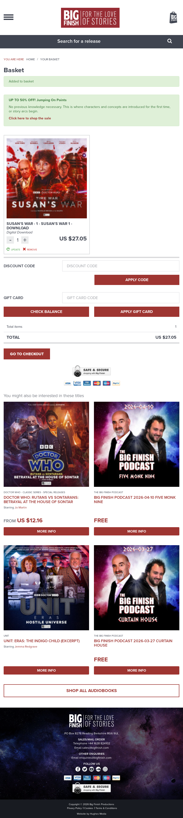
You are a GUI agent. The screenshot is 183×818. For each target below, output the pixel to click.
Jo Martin (21, 507)
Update (15, 249)
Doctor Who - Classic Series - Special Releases (34, 492)
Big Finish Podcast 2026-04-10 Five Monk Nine (135, 500)
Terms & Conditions (106, 808)
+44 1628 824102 (99, 743)
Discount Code (19, 266)
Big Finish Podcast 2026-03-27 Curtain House (133, 643)
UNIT (6, 636)
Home (30, 59)
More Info (46, 531)
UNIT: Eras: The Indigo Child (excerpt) (42, 641)
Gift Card (13, 297)
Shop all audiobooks (91, 690)
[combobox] (85, 41)
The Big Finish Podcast (108, 492)
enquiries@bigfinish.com (95, 758)
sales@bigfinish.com (95, 748)
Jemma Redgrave (26, 646)
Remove (32, 249)
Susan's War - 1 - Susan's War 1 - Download (39, 226)
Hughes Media (98, 814)
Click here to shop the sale (30, 118)
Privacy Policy (74, 808)
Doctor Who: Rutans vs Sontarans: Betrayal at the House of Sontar (41, 500)
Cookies (88, 808)
